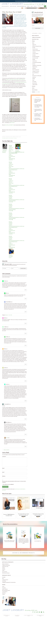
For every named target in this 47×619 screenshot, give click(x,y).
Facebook (40, 16)
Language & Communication (36, 65)
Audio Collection (13, 6)
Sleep (33, 80)
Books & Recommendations (21, 6)
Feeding (33, 59)
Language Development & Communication (9, 582)
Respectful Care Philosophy (36, 75)
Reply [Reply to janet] (26, 446)
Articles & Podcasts (5, 6)
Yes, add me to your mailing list (8, 484)
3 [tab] (23, 549)
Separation (34, 77)
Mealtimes (34, 68)
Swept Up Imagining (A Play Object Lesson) (11, 256)
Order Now (30, 1)
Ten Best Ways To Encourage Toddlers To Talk (38, 119)
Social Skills (34, 81)
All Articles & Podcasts (5, 572)
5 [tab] (26, 549)
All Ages (3, 567)
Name (3, 468)
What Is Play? (12, 122)
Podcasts (33, 86)
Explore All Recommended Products (23, 552)
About (32, 6)
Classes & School (35, 49)
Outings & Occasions (35, 71)
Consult (28, 6)
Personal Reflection (35, 72)
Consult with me (4, 591)
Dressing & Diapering (35, 56)
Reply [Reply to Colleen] (26, 333)
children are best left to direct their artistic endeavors (15, 79)
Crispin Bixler (29, 615)
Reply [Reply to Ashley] (26, 345)
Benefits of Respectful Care (36, 46)
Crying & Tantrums (35, 53)
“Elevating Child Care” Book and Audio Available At (23, 515)
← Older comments (6, 449)
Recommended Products (6, 590)
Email (3, 472)
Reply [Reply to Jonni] (26, 400)
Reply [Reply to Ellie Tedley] (26, 434)
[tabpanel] (9, 537)
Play (33, 74)
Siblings (33, 78)
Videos (3, 570)
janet (7, 437)
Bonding (33, 47)
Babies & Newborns (35, 35)
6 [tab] (27, 549)
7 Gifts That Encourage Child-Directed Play (17, 151)
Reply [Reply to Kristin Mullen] (26, 311)
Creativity (15, 138)
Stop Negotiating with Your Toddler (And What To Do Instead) (38, 105)
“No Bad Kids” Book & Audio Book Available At (38, 515)
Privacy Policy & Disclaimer (17, 615)
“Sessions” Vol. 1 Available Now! (8, 515)
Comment (4, 456)
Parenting (3, 138)
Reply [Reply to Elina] (26, 364)
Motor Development (35, 69)
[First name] (6, 268)
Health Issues (34, 60)
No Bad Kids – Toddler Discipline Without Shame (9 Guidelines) (38, 114)
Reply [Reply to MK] (26, 298)
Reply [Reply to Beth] (26, 323)
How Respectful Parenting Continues (36, 63)
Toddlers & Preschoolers (9, 138)
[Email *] (15, 268)
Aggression (34, 44)
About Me (4, 592)
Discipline (3, 577)
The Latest (4, 587)
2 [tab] (22, 549)
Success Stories (34, 89)
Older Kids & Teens (35, 39)
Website (3, 476)
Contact (35, 6)
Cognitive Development (36, 50)
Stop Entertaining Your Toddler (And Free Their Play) (38, 110)
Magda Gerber (34, 66)
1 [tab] (20, 549)
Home (3, 586)
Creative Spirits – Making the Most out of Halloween (4, 151)
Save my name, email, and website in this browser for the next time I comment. (14, 482)
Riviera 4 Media (42, 615)
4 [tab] (24, 549)
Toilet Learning (34, 84)
